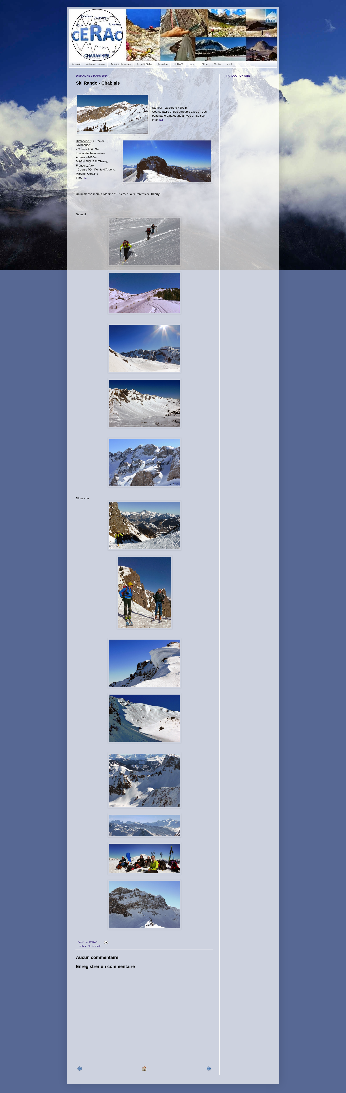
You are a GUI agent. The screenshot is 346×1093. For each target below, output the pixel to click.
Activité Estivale (95, 64)
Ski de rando (94, 946)
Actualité (163, 64)
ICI (161, 119)
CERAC (178, 64)
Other (205, 64)
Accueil (76, 64)
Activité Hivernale (121, 64)
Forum (192, 64)
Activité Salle (144, 64)
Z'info (230, 64)
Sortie (217, 64)
